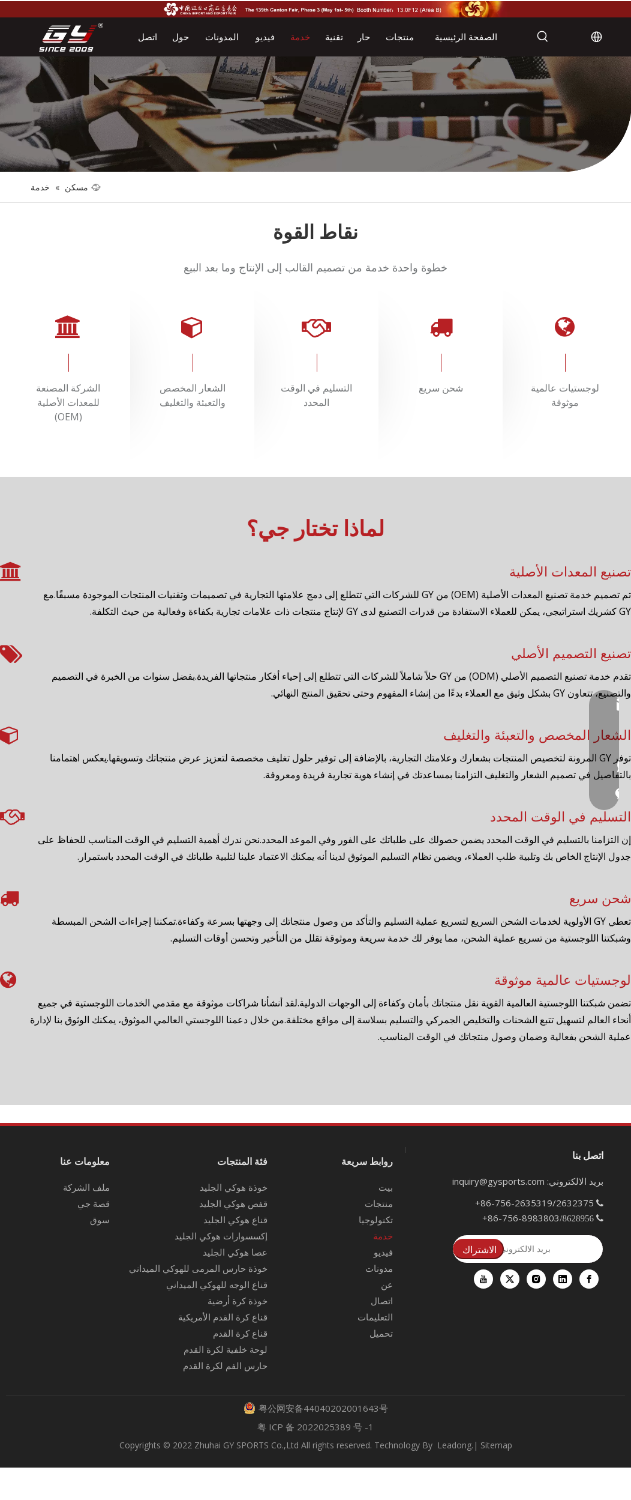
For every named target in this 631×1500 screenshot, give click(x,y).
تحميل (381, 1333)
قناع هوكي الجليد (235, 1220)
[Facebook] (589, 1279)
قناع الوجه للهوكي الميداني (217, 1284)
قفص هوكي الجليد (233, 1203)
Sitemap (496, 1445)
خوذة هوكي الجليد (234, 1187)
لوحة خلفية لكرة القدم (226, 1349)
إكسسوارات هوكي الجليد (221, 1236)
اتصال (382, 1301)
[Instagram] (536, 1279)
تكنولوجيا (376, 1220)
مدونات (379, 1268)
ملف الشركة (86, 1187)
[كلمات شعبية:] (543, 36)
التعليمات (375, 1317)
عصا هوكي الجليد (235, 1252)
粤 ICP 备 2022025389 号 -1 (315, 1427)
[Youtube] (483, 1279)
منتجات (379, 1203)
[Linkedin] (562, 1279)
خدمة (383, 1236)
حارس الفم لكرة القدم (225, 1365)
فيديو (383, 1252)
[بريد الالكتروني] (528, 1249)
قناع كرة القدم (240, 1333)
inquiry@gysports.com (498, 1181)
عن (387, 1284)
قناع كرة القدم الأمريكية (223, 1317)
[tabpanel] (68, 375)
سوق (100, 1220)
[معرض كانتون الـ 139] (315, 9)
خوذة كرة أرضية (238, 1301)
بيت (385, 1187)
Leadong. (455, 1445)
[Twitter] (509, 1279)
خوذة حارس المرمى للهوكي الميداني (198, 1268)
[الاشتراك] (478, 1249)
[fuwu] (315, 114)
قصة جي (93, 1203)
